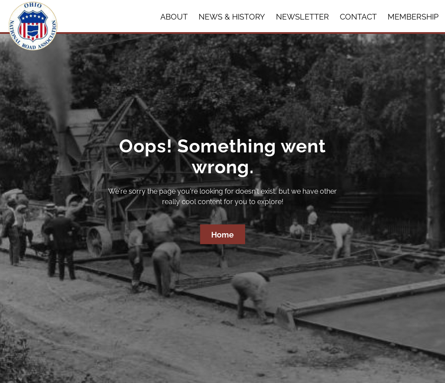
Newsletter (302, 16)
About (174, 16)
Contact (358, 16)
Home (222, 234)
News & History (232, 16)
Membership (413, 16)
